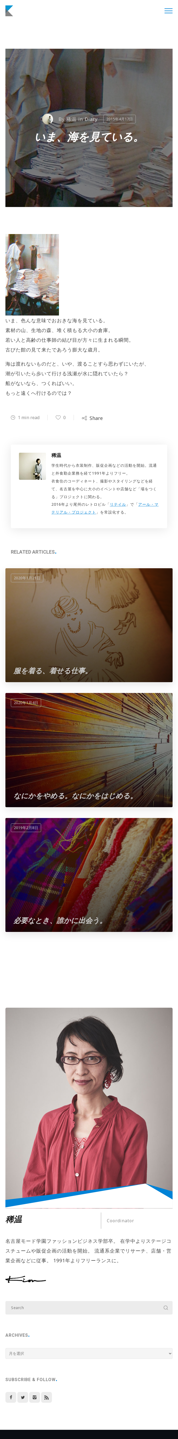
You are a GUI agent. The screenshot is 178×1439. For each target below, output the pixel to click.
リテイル (118, 504)
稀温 (71, 119)
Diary (91, 119)
